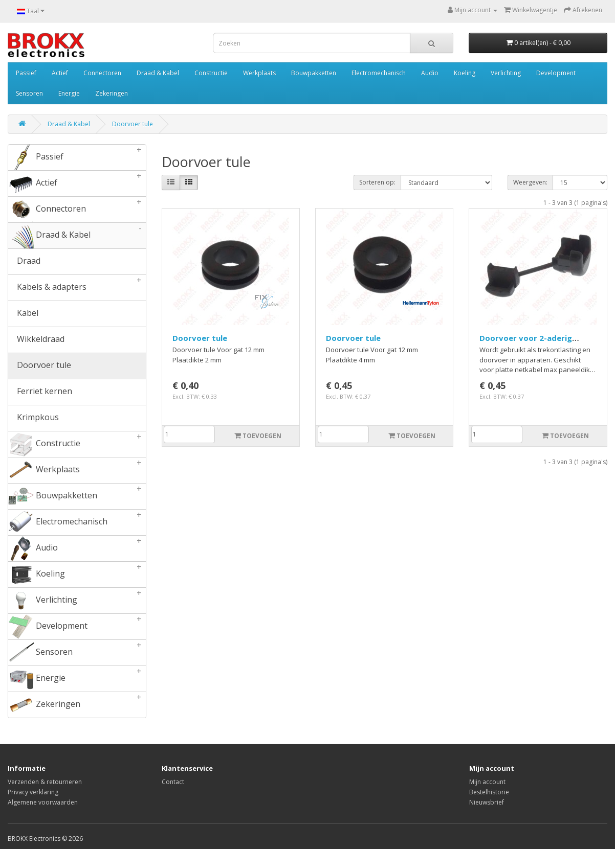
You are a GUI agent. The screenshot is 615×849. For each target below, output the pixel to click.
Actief (60, 72)
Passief (26, 72)
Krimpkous (33, 418)
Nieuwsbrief (486, 802)
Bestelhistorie (489, 792)
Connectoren (102, 72)
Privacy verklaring (33, 792)
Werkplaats (259, 72)
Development (556, 72)
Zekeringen (111, 93)
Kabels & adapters (77, 288)
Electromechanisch (379, 72)
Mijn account (487, 781)
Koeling (464, 72)
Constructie (211, 72)
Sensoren (29, 93)
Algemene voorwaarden (43, 802)
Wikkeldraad (36, 340)
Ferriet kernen (40, 392)
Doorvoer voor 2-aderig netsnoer (525, 343)
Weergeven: (530, 182)
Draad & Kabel (158, 72)
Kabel (23, 314)
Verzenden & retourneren (45, 781)
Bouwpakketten (313, 72)
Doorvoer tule (132, 124)
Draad (24, 261)
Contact (173, 781)
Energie (69, 93)
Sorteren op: (377, 182)
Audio (429, 72)
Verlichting (506, 72)
